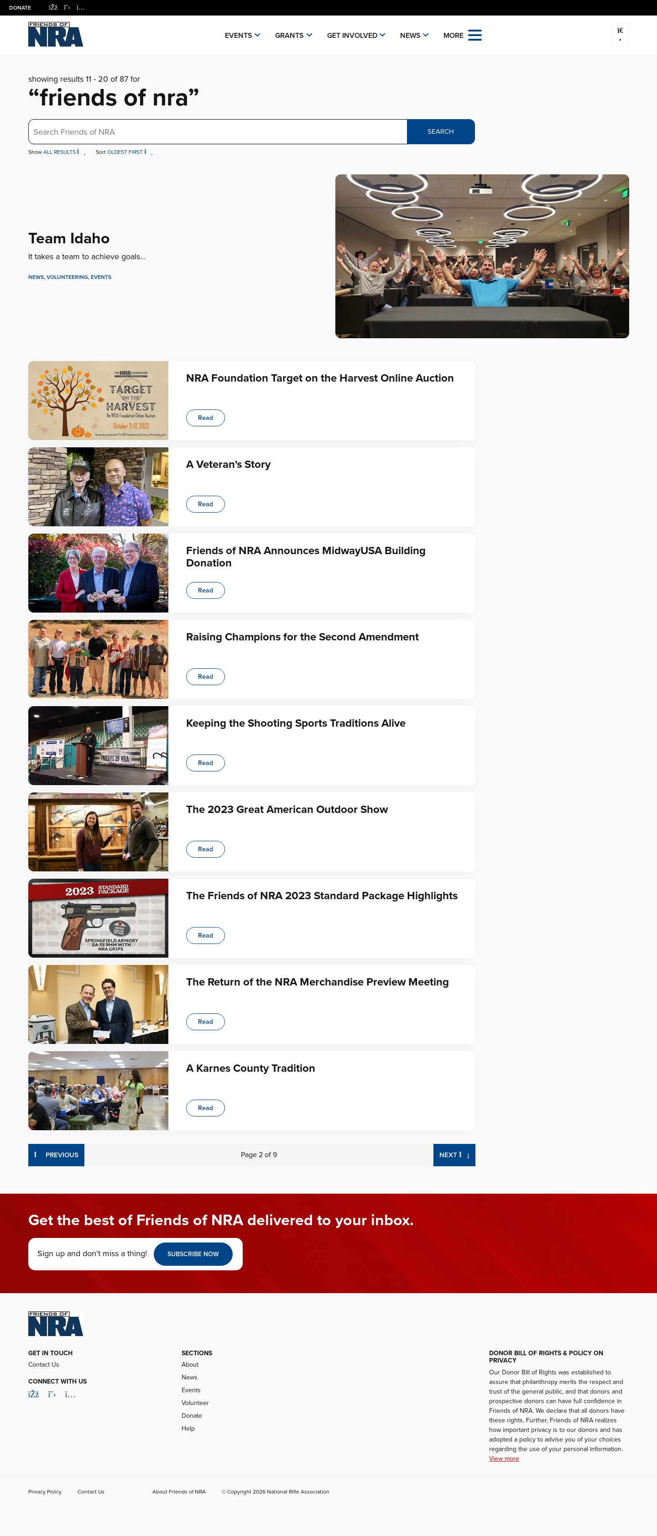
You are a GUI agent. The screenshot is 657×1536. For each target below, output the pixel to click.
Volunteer (195, 1403)
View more (504, 1459)
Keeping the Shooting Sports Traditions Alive (296, 723)
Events (238, 35)
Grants (289, 35)
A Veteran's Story (228, 464)
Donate (20, 8)
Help (188, 1428)
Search (441, 131)
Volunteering (67, 277)
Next (457, 1154)
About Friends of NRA (179, 1492)
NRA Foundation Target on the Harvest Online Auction (320, 378)
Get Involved (352, 35)
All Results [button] (65, 152)
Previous (56, 1154)
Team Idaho (69, 238)
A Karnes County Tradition (250, 1068)
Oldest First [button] (130, 152)
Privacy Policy (45, 1492)
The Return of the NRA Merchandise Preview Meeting (317, 982)
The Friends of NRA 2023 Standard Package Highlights (322, 895)
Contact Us (43, 1364)
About (190, 1364)
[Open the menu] (475, 34)
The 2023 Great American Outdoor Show (287, 809)
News (410, 35)
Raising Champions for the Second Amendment (302, 637)
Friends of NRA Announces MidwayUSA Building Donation (306, 556)
